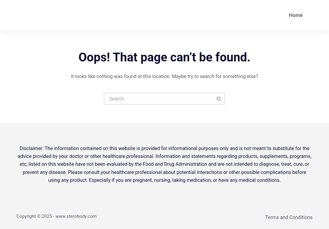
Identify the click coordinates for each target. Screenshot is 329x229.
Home (296, 15)
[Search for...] (158, 99)
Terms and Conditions (289, 217)
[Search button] (219, 99)
